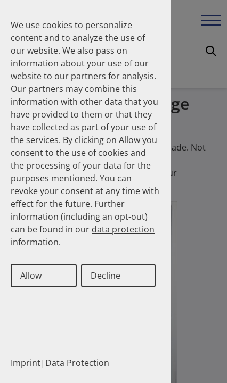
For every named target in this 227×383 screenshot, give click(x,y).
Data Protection (77, 363)
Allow (31, 275)
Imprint (25, 363)
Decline (105, 275)
